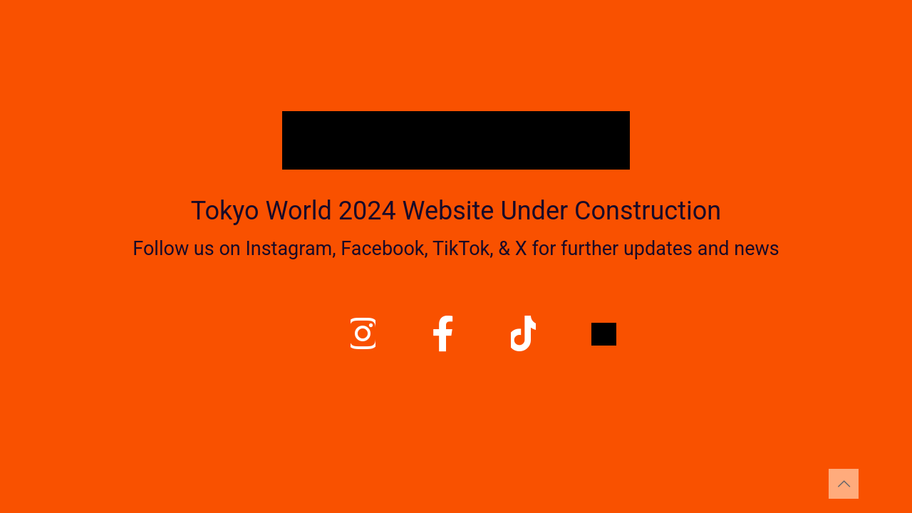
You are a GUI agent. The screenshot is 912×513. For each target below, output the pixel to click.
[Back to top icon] (844, 484)
